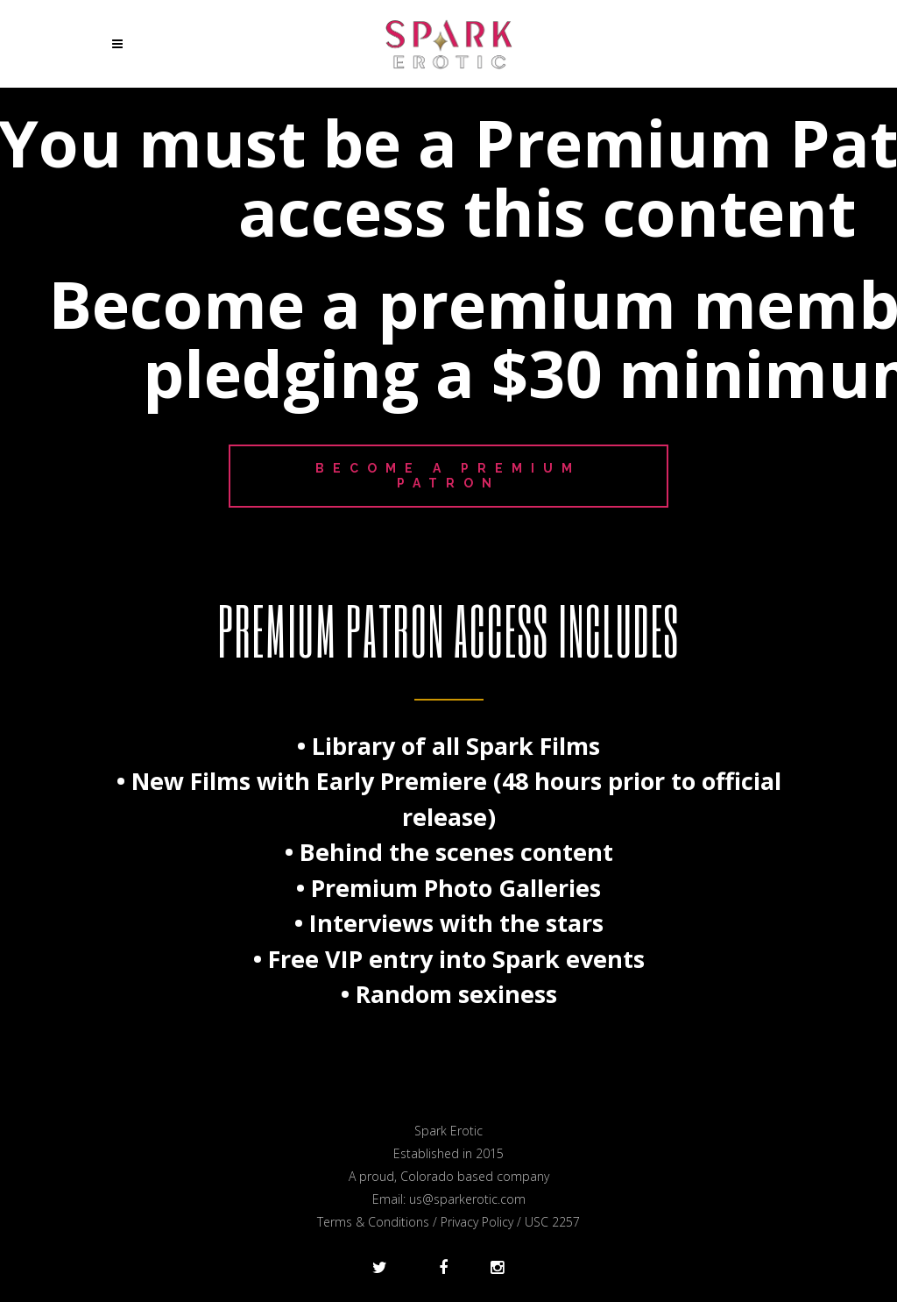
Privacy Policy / (483, 1221)
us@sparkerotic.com (467, 1199)
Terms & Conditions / (379, 1221)
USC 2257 (552, 1221)
